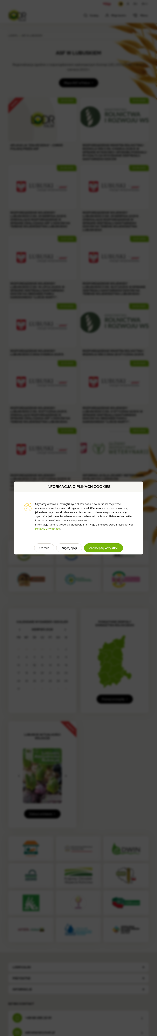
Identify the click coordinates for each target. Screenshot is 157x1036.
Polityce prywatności (47, 528)
